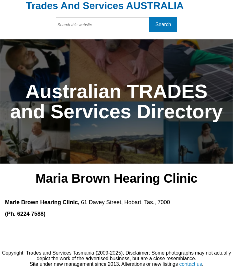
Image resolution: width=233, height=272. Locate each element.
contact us (190, 264)
